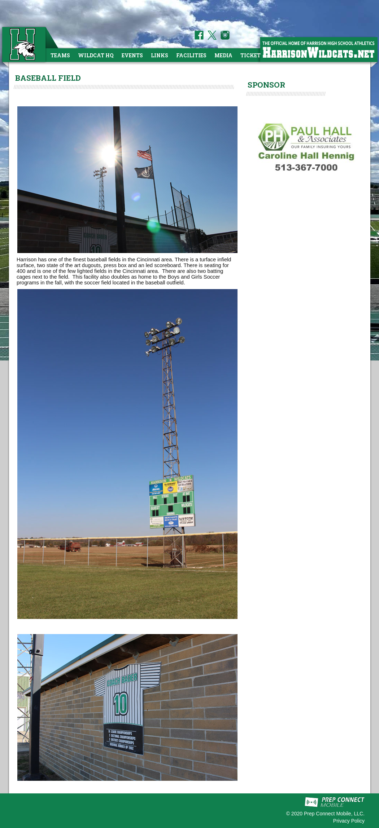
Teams (60, 55)
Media (223, 55)
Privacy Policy (349, 821)
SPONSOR (266, 85)
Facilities (191, 55)
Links (159, 55)
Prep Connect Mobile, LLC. (334, 813)
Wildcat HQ (96, 55)
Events (132, 55)
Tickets (252, 55)
